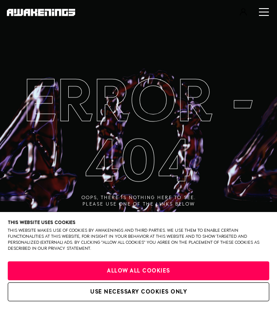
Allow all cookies (138, 271)
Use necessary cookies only (138, 292)
